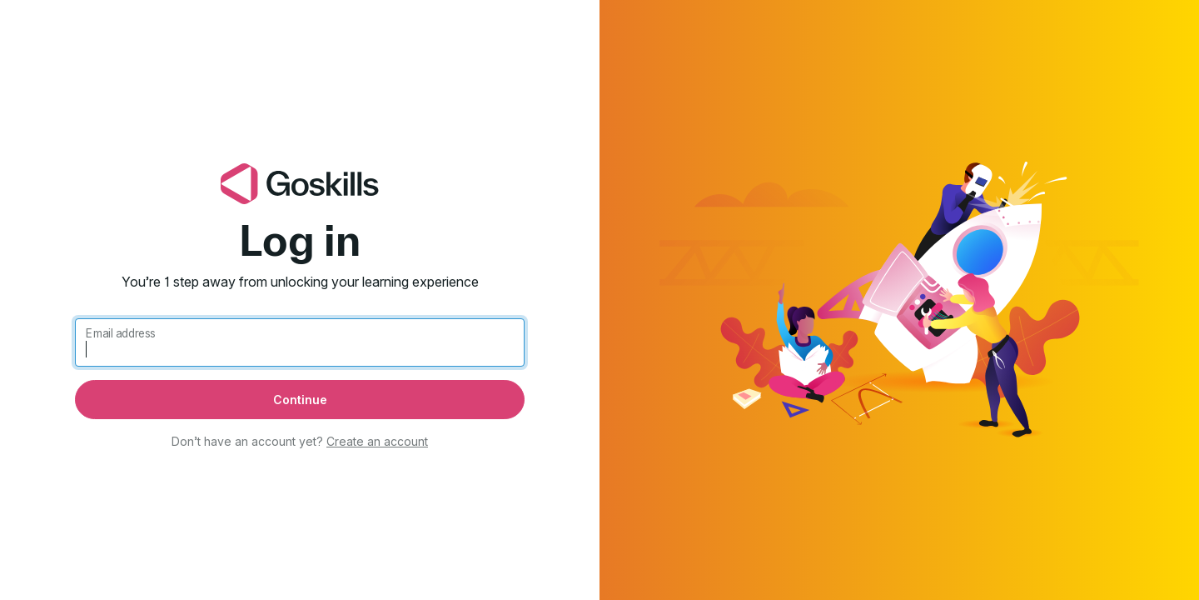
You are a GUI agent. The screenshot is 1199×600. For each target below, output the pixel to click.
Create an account (377, 441)
